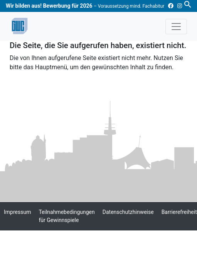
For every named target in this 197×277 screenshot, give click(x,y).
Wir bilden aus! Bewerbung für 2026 (85, 6)
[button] (188, 4)
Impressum (17, 212)
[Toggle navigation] (176, 26)
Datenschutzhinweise (128, 212)
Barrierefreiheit (179, 212)
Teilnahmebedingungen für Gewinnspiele (66, 216)
